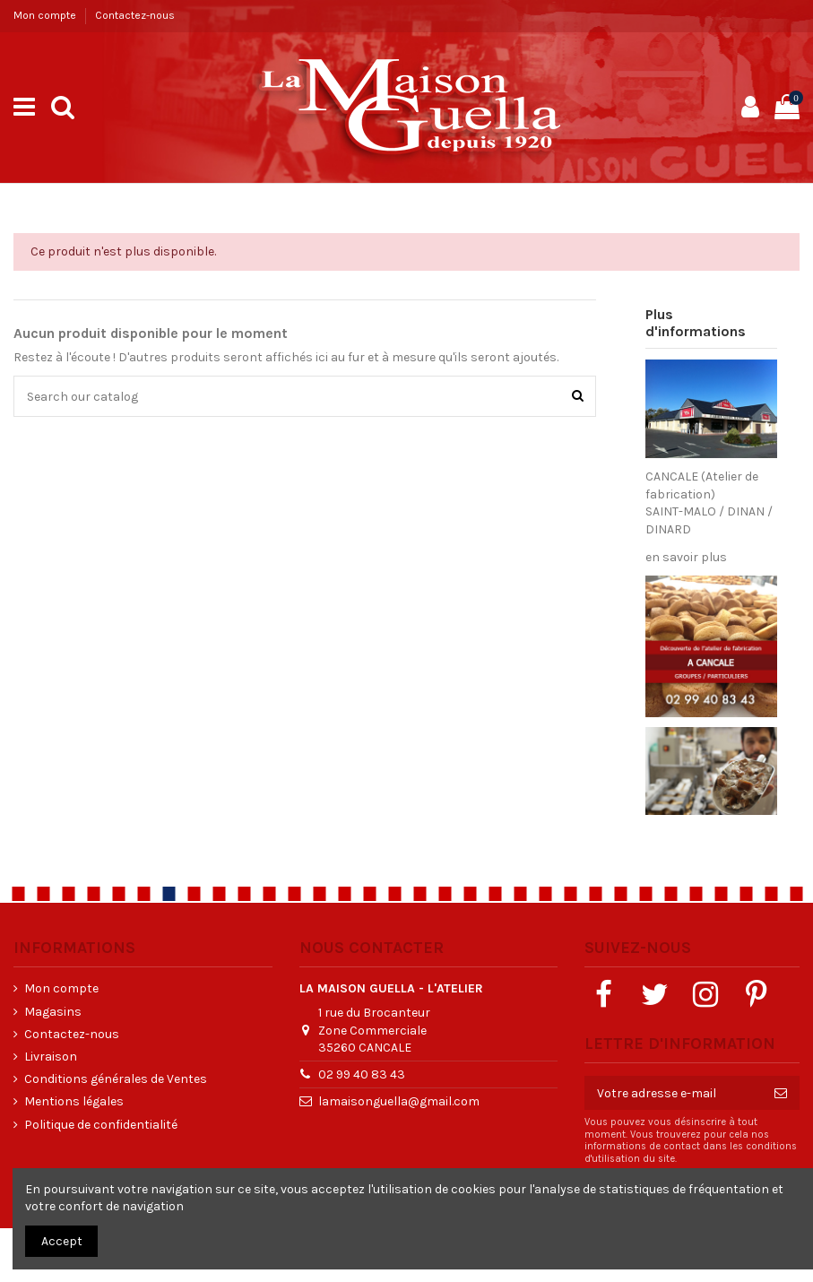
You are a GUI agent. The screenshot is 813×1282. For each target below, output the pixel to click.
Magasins (53, 1011)
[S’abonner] (781, 1093)
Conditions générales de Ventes (115, 1079)
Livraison (50, 1056)
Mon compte (46, 15)
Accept (61, 1241)
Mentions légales (74, 1101)
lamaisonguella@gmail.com (399, 1101)
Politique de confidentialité (100, 1124)
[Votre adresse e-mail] (673, 1093)
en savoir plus (686, 557)
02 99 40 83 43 (361, 1074)
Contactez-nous (135, 15)
